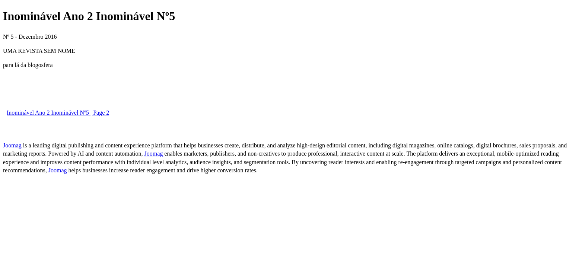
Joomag (13, 145)
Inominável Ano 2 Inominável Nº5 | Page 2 (58, 112)
